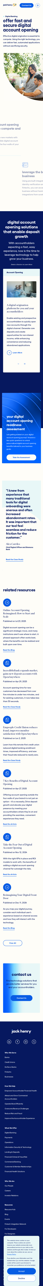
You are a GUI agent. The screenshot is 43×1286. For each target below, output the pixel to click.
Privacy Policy (11, 1254)
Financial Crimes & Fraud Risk (16, 1157)
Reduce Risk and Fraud (13, 1113)
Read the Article (10, 824)
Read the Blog (9, 650)
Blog (6, 1214)
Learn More (17, 353)
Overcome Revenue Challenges (17, 1109)
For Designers (10, 1234)
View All (12, 943)
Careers (8, 1191)
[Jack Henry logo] (10, 5)
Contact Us (26, 5)
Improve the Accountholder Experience (20, 1118)
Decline (21, 1278)
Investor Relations (11, 1195)
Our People (9, 1186)
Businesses (9, 1077)
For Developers (10, 1229)
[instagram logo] (26, 1042)
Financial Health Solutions (15, 1171)
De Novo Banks (10, 1067)
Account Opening (15, 272)
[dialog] (21, 1261)
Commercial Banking (13, 1162)
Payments (8, 1137)
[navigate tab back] (19, 364)
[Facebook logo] (17, 1042)
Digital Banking (10, 1133)
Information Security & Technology (18, 1147)
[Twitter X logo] (34, 1042)
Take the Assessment (21, 457)
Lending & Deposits (12, 1152)
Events (7, 1219)
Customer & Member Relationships (18, 1167)
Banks (7, 1057)
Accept (21, 1271)
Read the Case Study (14, 559)
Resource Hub (10, 1209)
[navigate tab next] (25, 364)
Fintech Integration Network (15, 1224)
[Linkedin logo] (9, 1042)
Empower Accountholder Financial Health (21, 1091)
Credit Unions (10, 1062)
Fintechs (8, 1072)
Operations (9, 1142)
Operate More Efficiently (14, 1104)
